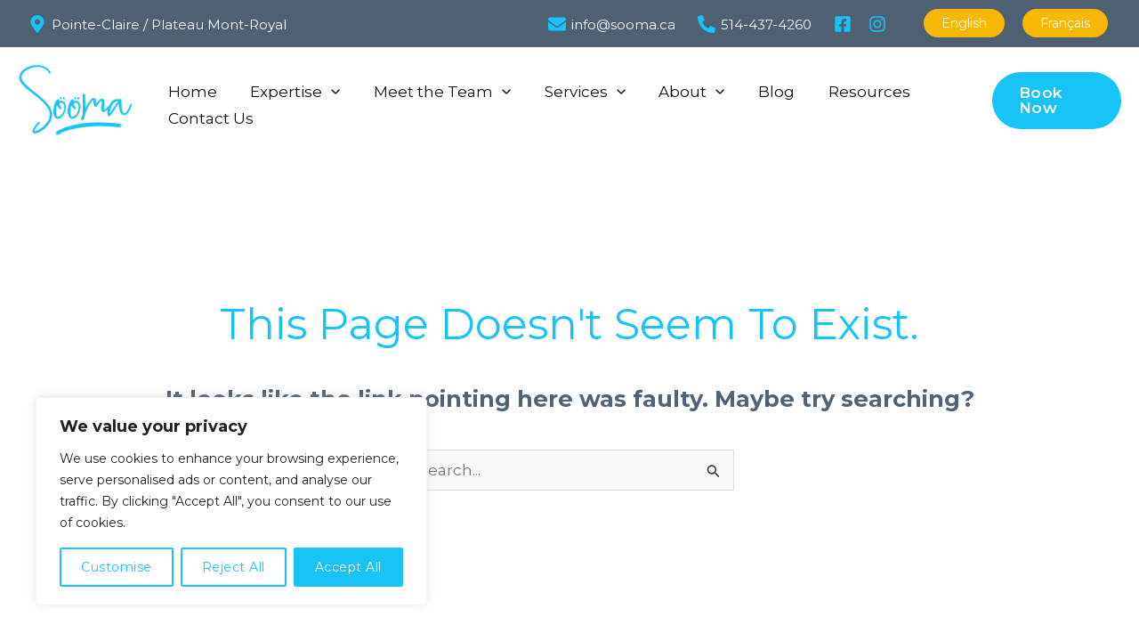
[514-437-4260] (760, 24)
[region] (231, 501)
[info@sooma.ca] (617, 24)
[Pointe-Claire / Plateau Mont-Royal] (157, 24)
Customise (116, 567)
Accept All (348, 567)
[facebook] (845, 24)
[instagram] (880, 24)
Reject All (233, 567)
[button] (326, 87)
